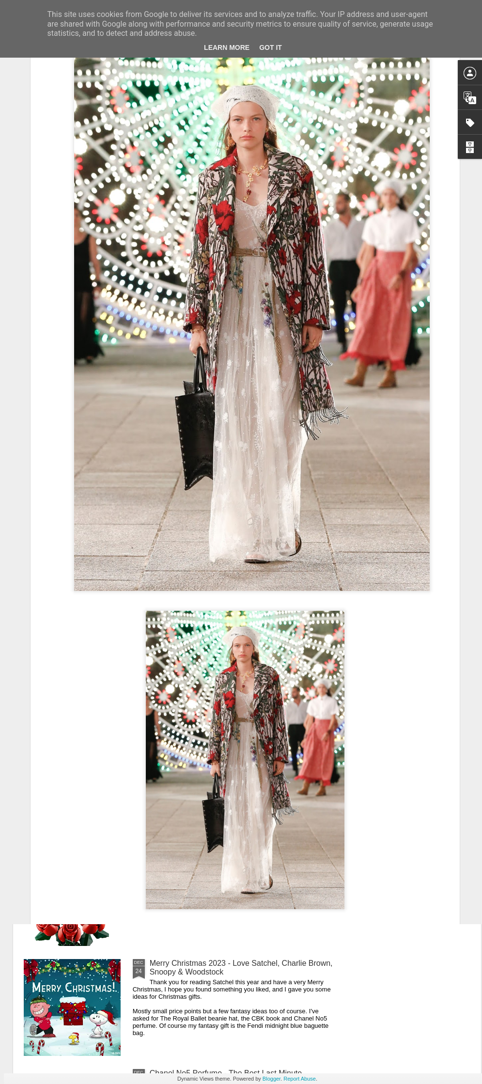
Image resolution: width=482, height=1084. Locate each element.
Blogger (271, 1079)
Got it (270, 47)
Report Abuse (299, 1079)
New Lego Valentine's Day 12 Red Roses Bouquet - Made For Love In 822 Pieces (238, 857)
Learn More (226, 47)
